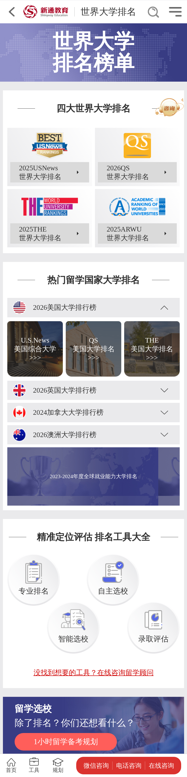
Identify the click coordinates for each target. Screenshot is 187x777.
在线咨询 (161, 765)
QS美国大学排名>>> (93, 349)
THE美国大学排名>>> (152, 349)
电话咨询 (128, 765)
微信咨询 (96, 765)
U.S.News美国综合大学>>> (35, 349)
